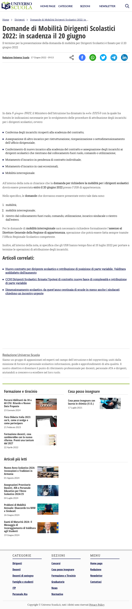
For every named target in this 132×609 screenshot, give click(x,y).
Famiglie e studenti (23, 582)
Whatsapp (92, 57)
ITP (14, 588)
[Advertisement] (66, 87)
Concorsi (55, 563)
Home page (96, 563)
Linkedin (124, 57)
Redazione (95, 569)
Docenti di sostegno (23, 575)
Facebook (82, 57)
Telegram (113, 57)
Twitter (103, 57)
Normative (57, 594)
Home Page (47, 6)
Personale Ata (20, 594)
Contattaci (95, 582)
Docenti (17, 569)
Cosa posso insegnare (62, 569)
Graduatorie (57, 582)
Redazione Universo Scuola (15, 57)
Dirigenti (17, 563)
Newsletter (107, 6)
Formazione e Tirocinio (63, 575)
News (54, 588)
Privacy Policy (97, 604)
